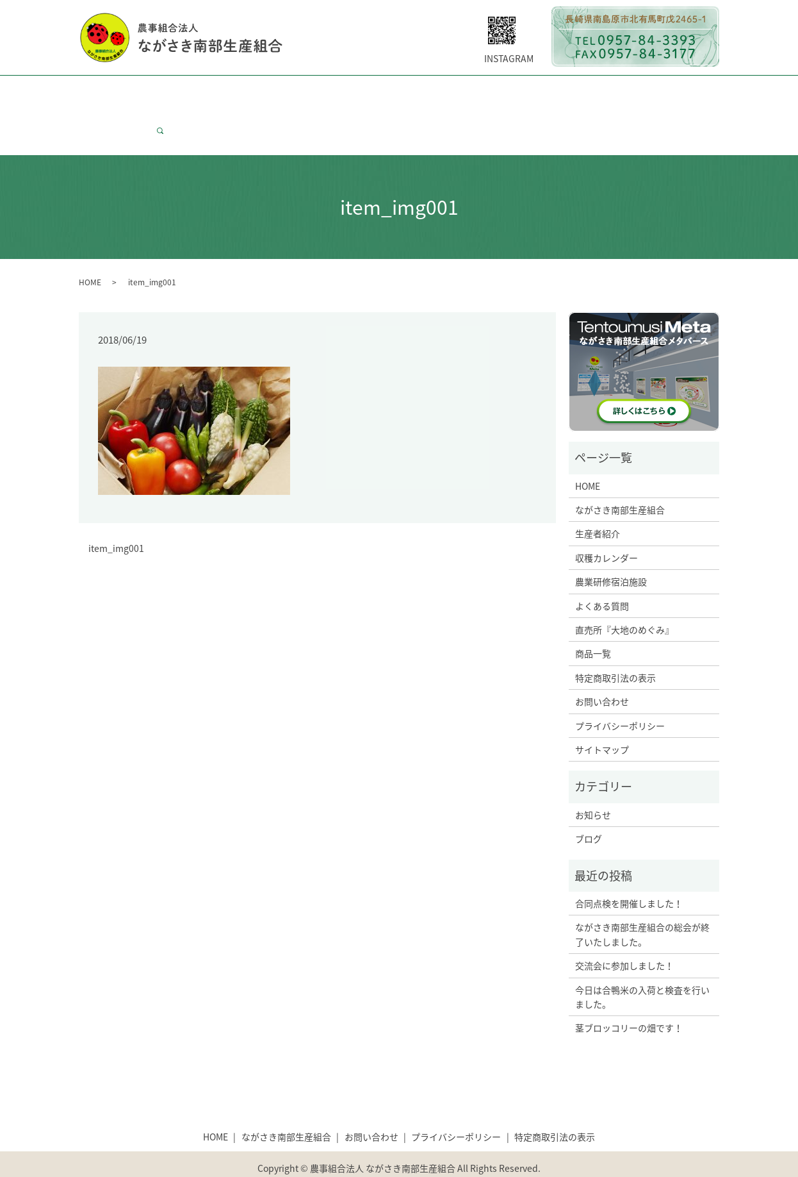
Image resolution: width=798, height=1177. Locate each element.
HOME (100, 91)
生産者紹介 (260, 91)
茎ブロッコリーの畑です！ (629, 1003)
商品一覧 (651, 91)
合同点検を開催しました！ (629, 878)
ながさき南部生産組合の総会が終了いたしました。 (642, 909)
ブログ (588, 814)
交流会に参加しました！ (624, 941)
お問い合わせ (115, 112)
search (165, 112)
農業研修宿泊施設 (611, 557)
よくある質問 (480, 91)
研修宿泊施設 (409, 91)
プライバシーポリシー (620, 701)
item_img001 (116, 524)
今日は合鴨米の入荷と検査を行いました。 (642, 971)
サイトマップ (602, 725)
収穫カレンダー (332, 91)
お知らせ (593, 790)
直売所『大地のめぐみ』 (624, 605)
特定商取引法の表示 (615, 653)
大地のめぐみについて (570, 91)
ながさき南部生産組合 (175, 91)
